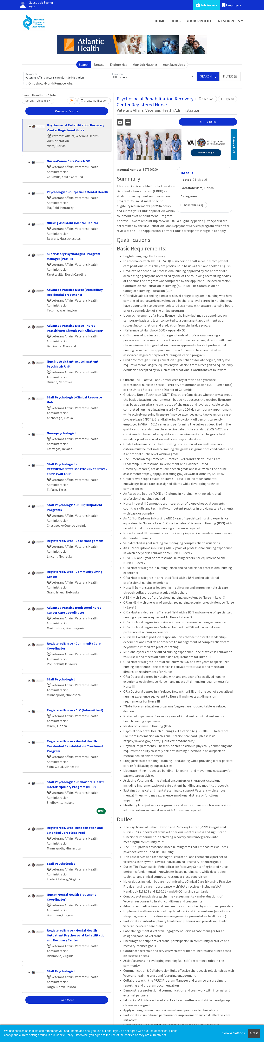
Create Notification (94, 100)
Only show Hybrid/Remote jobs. (50, 83)
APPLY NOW (207, 122)
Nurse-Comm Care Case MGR (68, 161)
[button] (229, 76)
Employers (231, 5)
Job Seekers (206, 5)
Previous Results (66, 111)
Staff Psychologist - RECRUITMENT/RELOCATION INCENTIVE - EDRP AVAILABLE (77, 469)
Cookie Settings (233, 1033)
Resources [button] (229, 21)
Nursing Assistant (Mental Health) (72, 223)
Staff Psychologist (61, 679)
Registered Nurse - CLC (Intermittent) (75, 710)
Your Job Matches (145, 64)
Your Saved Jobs (174, 64)
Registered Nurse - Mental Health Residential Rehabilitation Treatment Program (75, 746)
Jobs (175, 21)
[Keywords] (67, 76)
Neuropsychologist (61, 433)
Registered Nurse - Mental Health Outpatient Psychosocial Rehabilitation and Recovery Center (76, 935)
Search (83, 64)
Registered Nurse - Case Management (75, 541)
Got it (254, 1033)
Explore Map (118, 64)
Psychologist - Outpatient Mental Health (77, 192)
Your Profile (199, 21)
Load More (66, 1000)
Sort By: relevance (36, 100)
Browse (99, 64)
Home (160, 21)
